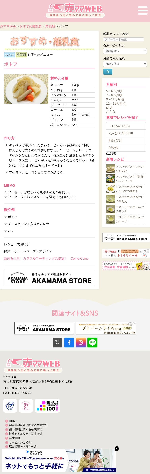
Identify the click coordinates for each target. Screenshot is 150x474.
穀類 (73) (115, 140)
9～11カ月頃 (115, 99)
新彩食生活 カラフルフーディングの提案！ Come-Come (46, 258)
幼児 (109, 107)
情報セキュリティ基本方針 (25, 433)
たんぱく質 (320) (121, 133)
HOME (13, 421)
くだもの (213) (119, 126)
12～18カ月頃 (116, 103)
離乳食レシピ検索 (116, 34)
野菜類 (21, 54)
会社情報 (14, 438)
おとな (9, 54)
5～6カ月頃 (114, 91)
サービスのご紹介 (20, 442)
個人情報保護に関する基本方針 (28, 425)
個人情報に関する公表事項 (25, 429)
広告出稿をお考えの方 (23, 446)
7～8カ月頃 (114, 95)
